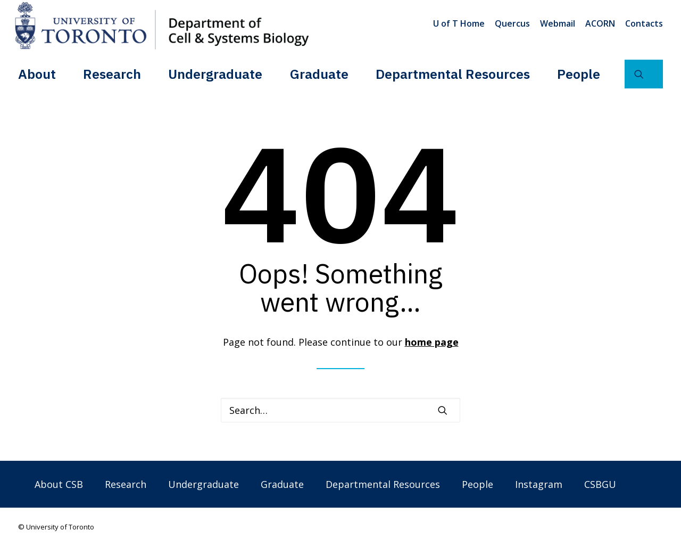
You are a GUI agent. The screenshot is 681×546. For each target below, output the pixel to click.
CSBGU (600, 484)
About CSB (59, 484)
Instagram (538, 484)
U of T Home (459, 23)
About (37, 74)
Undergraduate (215, 74)
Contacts (644, 23)
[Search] (340, 410)
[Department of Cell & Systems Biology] (162, 26)
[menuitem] (460, 23)
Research (112, 74)
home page (432, 342)
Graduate (319, 74)
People (578, 74)
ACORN (600, 23)
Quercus (512, 23)
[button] (644, 74)
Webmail (557, 23)
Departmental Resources (453, 74)
